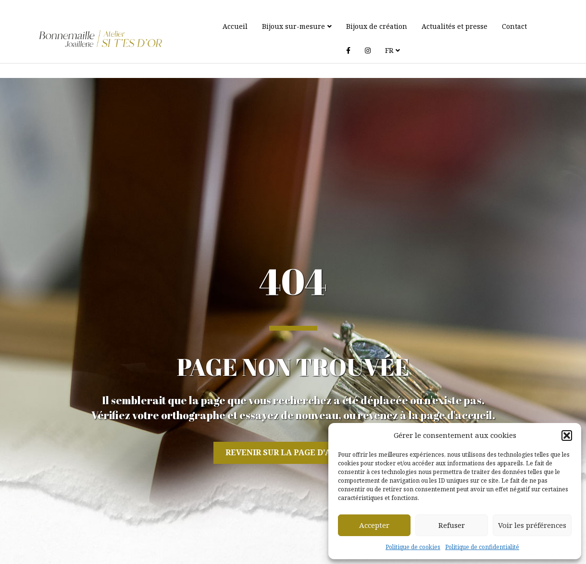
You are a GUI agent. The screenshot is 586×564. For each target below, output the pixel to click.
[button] (567, 435)
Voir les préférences (532, 525)
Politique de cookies (413, 547)
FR (367, 50)
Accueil (232, 26)
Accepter (374, 525)
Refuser (451, 525)
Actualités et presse (452, 26)
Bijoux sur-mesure (290, 26)
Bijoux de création (373, 26)
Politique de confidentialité (482, 547)
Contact (511, 26)
